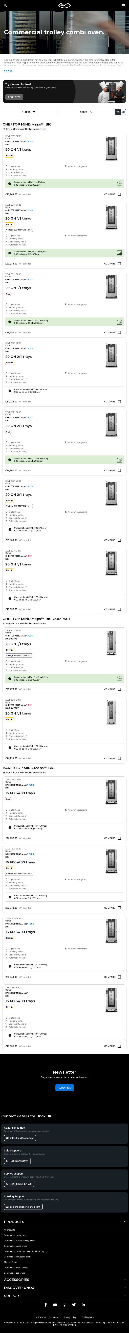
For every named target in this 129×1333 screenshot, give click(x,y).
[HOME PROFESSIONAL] (64, 5)
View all (8, 70)
